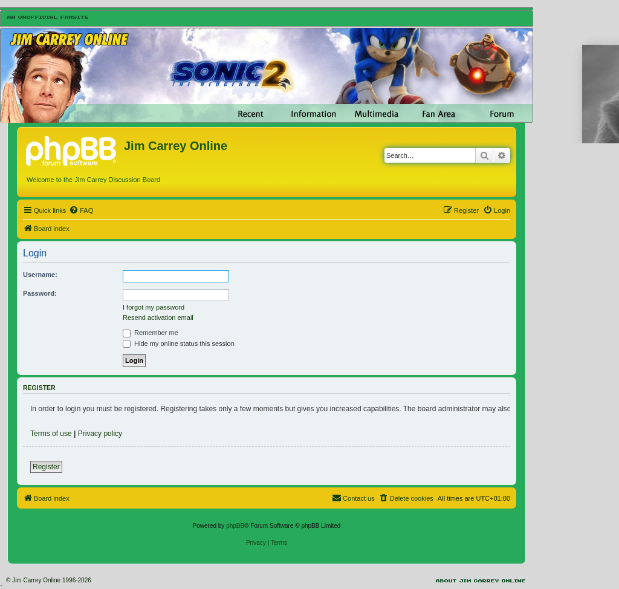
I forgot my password (153, 307)
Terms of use (51, 433)
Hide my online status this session (179, 343)
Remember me (150, 332)
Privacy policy (100, 433)
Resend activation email (158, 317)
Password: (40, 293)
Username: (40, 274)
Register (46, 467)
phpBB (235, 525)
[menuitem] (81, 210)
